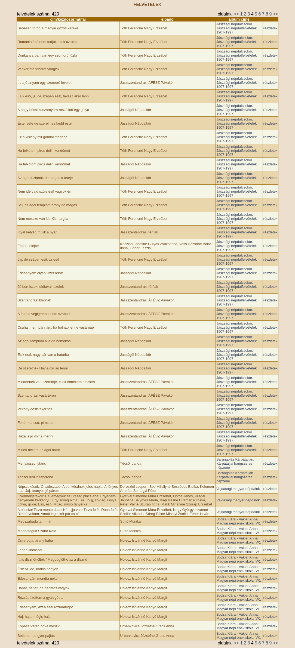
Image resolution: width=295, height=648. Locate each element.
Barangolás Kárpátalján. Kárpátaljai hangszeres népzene (235, 463)
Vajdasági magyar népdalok (238, 489)
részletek (270, 28)
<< (236, 14)
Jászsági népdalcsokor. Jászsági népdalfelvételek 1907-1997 (236, 28)
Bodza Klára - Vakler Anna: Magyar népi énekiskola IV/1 (238, 521)
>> (275, 14)
